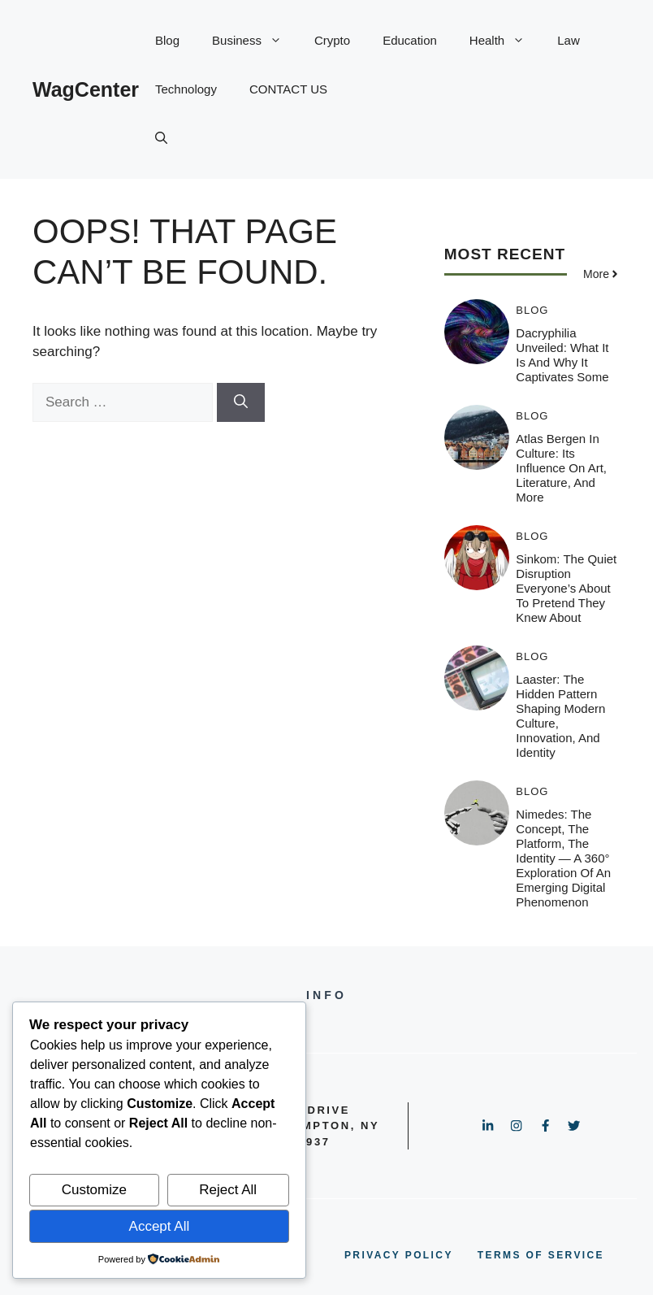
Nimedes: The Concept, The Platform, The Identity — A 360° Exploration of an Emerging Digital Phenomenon (563, 858)
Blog (167, 40)
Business (255, 40)
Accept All (159, 1226)
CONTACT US (288, 89)
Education (410, 40)
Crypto (332, 40)
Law (568, 40)
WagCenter (85, 89)
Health (505, 40)
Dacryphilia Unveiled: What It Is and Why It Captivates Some (562, 355)
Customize (94, 1189)
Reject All (228, 1189)
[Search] (241, 402)
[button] (161, 138)
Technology (186, 89)
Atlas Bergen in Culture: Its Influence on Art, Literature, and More (561, 468)
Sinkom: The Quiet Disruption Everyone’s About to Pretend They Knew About (566, 588)
